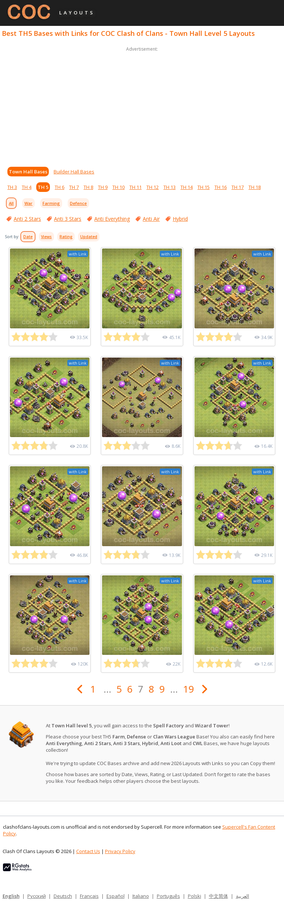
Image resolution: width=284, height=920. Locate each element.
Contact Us (88, 851)
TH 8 (88, 187)
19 (188, 689)
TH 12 (152, 187)
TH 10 (118, 187)
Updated (88, 236)
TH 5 (43, 187)
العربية (242, 896)
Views (46, 236)
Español (115, 896)
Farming (51, 203)
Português (168, 896)
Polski (194, 896)
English (11, 896)
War (28, 203)
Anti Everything (112, 218)
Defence (78, 203)
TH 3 (12, 187)
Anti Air (151, 218)
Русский (36, 896)
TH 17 (237, 187)
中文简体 (218, 896)
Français (89, 896)
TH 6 (59, 187)
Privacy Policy (120, 851)
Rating (66, 236)
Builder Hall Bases (74, 171)
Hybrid (180, 218)
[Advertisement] (142, 105)
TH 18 (254, 187)
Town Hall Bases (28, 171)
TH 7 (74, 187)
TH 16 (220, 187)
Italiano (140, 896)
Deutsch (63, 896)
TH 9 (103, 187)
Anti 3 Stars (67, 218)
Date (28, 236)
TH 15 (203, 187)
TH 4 (26, 187)
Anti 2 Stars (27, 218)
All (11, 203)
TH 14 (186, 187)
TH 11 (135, 187)
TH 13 (169, 187)
